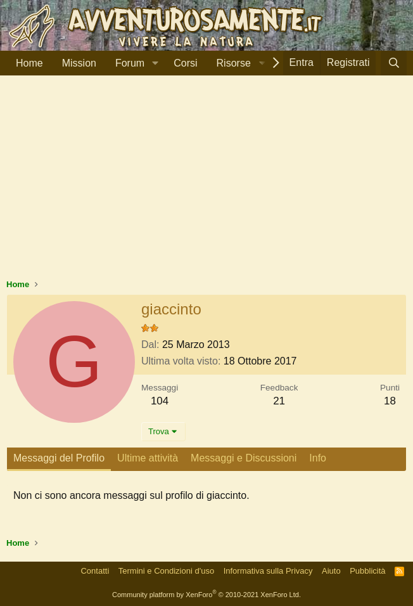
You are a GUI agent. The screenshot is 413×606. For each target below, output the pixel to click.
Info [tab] (317, 458)
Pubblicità (367, 571)
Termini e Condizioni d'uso (166, 571)
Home (29, 63)
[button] (155, 63)
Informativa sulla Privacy (268, 571)
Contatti (94, 571)
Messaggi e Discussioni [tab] (243, 458)
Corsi (185, 63)
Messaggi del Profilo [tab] (59, 458)
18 (390, 401)
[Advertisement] (206, 183)
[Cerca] (394, 63)
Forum (129, 63)
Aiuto (331, 571)
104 (159, 401)
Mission (79, 63)
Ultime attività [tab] (147, 458)
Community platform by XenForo (206, 594)
